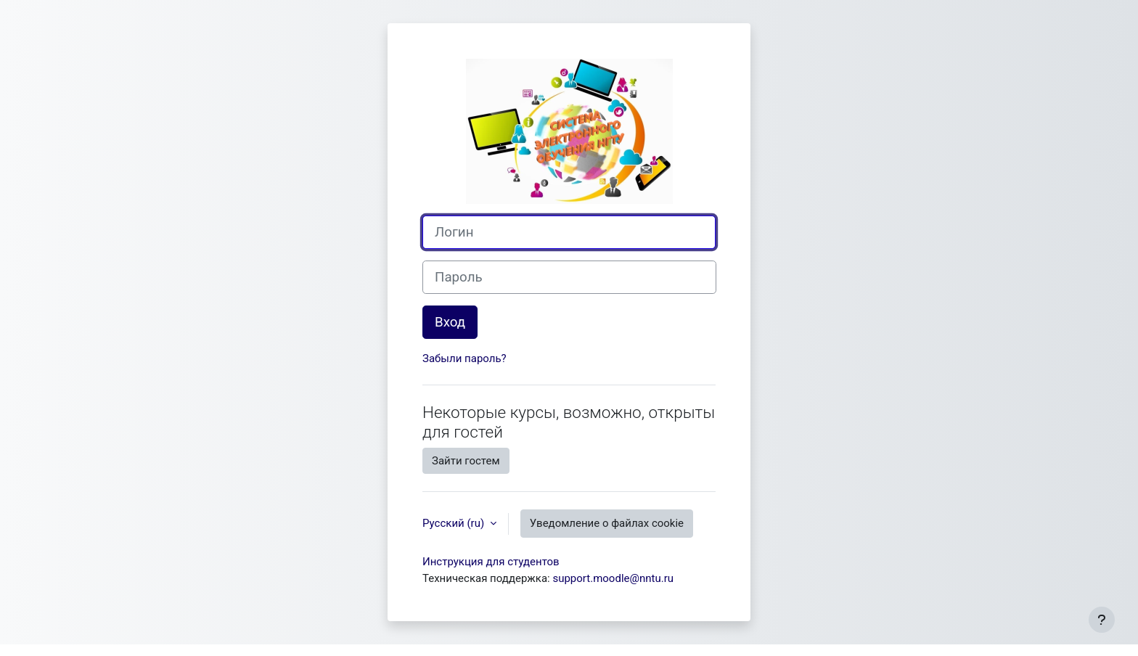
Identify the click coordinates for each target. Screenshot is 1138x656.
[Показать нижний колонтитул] (1102, 620)
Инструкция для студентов (491, 561)
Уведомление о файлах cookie (607, 523)
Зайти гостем (466, 460)
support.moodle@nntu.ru (613, 578)
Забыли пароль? (464, 358)
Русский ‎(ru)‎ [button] (454, 523)
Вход (450, 322)
